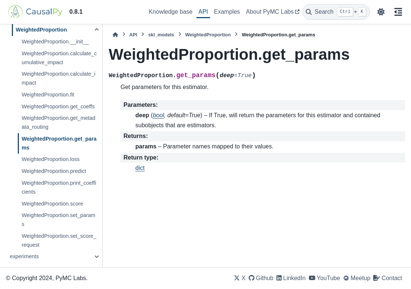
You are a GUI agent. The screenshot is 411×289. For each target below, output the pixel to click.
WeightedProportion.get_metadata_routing (58, 122)
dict (140, 168)
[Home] (115, 35)
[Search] (336, 12)
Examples (227, 12)
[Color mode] (381, 12)
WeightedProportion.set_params (58, 219)
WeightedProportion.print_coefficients (58, 187)
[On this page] (398, 12)
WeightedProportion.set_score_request (58, 240)
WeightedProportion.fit (47, 95)
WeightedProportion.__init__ (55, 42)
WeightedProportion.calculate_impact (58, 78)
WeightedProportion (41, 30)
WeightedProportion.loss (50, 159)
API (203, 12)
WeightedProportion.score (52, 204)
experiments (24, 256)
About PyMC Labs (270, 12)
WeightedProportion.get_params (58, 143)
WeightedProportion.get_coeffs (58, 106)
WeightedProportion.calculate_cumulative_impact (59, 57)
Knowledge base (170, 12)
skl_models (161, 34)
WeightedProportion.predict (53, 171)
